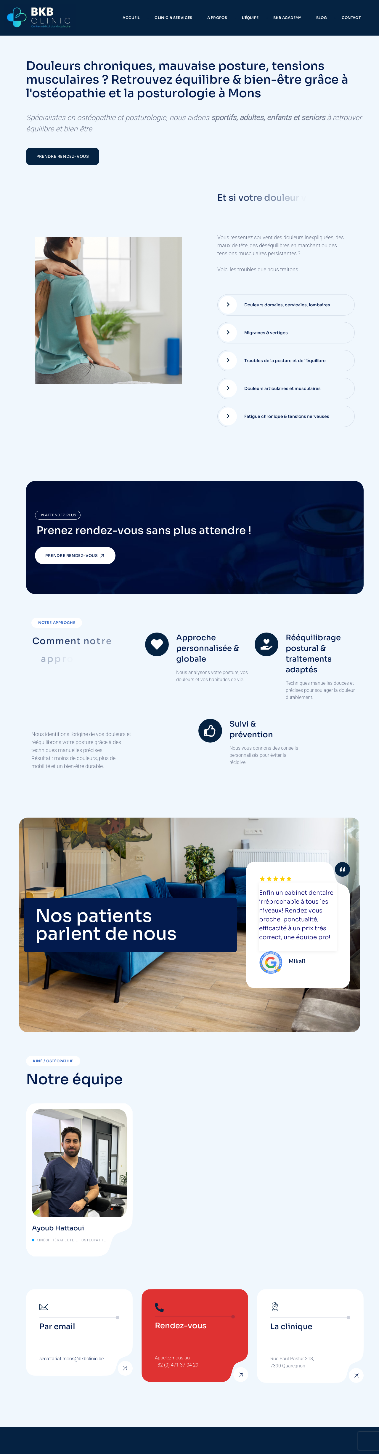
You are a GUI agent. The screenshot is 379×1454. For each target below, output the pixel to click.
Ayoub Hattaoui (58, 1228)
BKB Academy (287, 17)
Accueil (131, 17)
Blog (321, 17)
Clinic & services (173, 17)
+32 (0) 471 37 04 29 (176, 1365)
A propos (217, 17)
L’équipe (250, 17)
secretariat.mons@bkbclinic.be (71, 1358)
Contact (351, 17)
